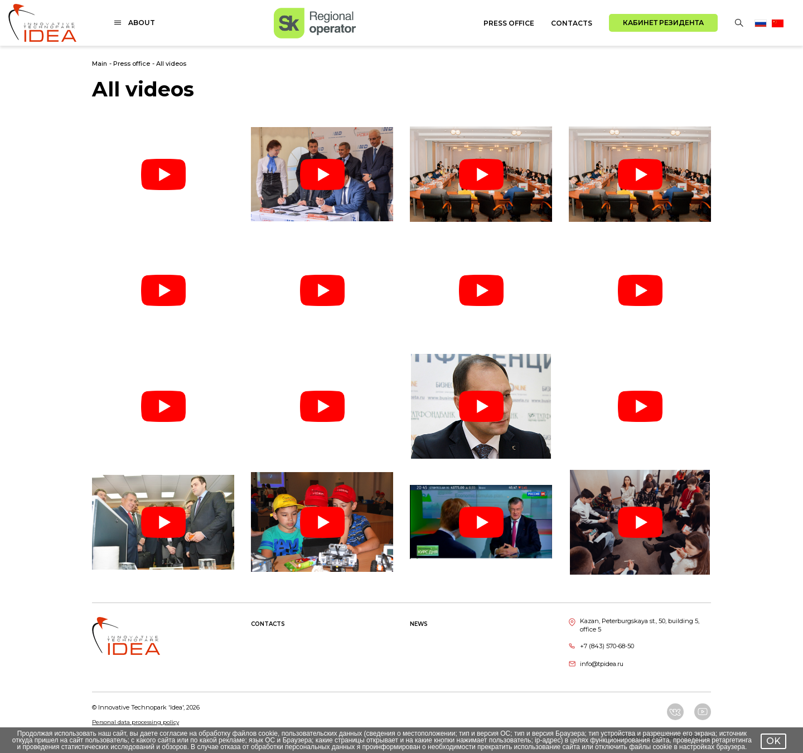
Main (99, 63)
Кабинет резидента (663, 22)
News (419, 624)
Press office (508, 23)
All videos (171, 63)
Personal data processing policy (135, 722)
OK (773, 741)
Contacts (571, 23)
